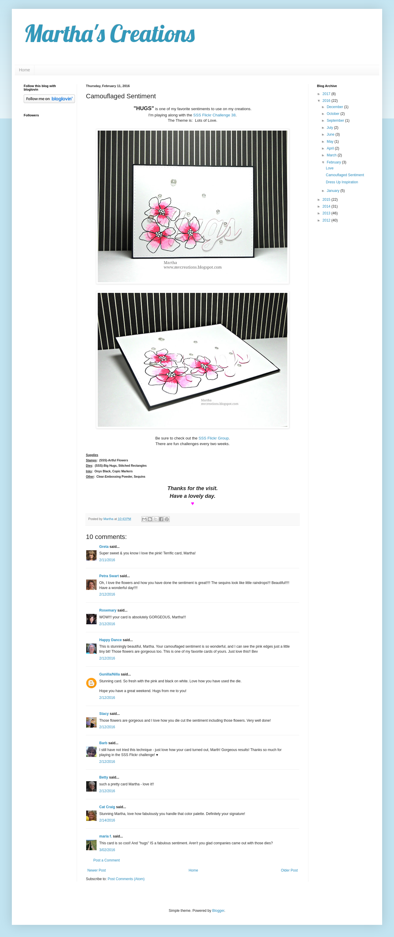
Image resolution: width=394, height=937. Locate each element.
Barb (103, 743)
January (333, 191)
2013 (327, 213)
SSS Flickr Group (213, 438)
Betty (103, 777)
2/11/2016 (107, 560)
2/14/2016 (107, 820)
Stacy (104, 714)
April (331, 148)
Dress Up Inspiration (342, 182)
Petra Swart (109, 576)
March (332, 155)
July (330, 128)
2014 (327, 206)
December (335, 107)
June (331, 134)
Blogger (218, 911)
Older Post (289, 870)
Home (24, 70)
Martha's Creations (109, 33)
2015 (327, 200)
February (334, 162)
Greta (103, 547)
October (333, 114)
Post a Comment (106, 860)
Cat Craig (107, 807)
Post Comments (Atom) (126, 879)
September (336, 120)
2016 (327, 101)
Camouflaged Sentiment (345, 175)
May (330, 141)
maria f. (105, 836)
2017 (327, 94)
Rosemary (107, 610)
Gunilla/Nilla (109, 674)
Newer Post (96, 870)
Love (330, 168)
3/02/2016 (107, 850)
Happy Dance (110, 640)
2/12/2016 (107, 594)
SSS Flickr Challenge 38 (214, 115)
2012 (327, 220)
